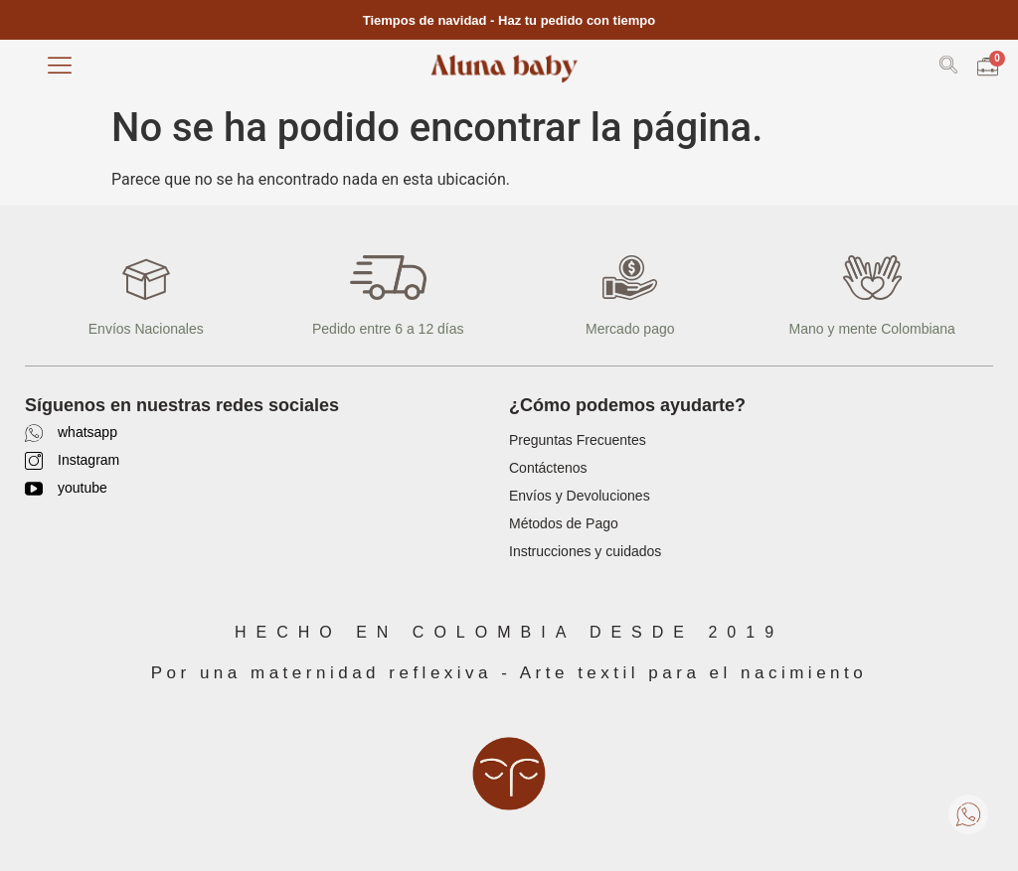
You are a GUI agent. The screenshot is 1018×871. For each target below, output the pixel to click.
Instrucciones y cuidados (585, 551)
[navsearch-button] (948, 68)
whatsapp (87, 432)
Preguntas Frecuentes (577, 440)
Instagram (88, 460)
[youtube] (34, 489)
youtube (82, 488)
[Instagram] (34, 461)
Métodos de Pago (563, 523)
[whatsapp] (34, 433)
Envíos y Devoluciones (579, 496)
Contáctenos (548, 468)
